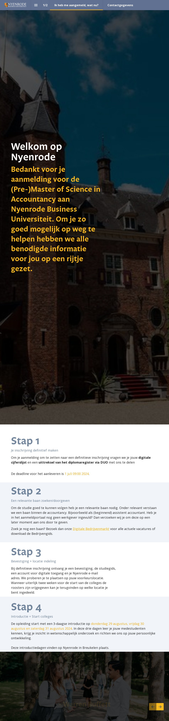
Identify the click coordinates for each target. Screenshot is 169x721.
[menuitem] (76, 5)
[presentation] (84, 212)
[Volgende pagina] (160, 706)
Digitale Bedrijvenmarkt (91, 529)
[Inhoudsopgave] (36, 5)
